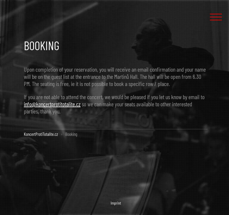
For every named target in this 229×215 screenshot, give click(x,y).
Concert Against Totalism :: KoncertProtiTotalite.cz (32, 15)
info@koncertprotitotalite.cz (52, 104)
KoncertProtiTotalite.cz (41, 134)
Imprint (116, 202)
